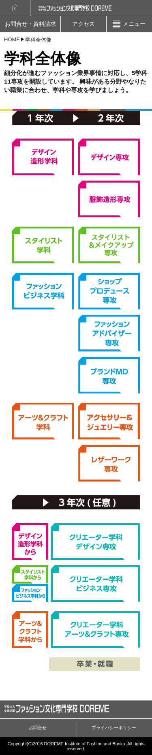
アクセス (83, 24)
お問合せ (38, 727)
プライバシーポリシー (114, 727)
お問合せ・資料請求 (30, 24)
